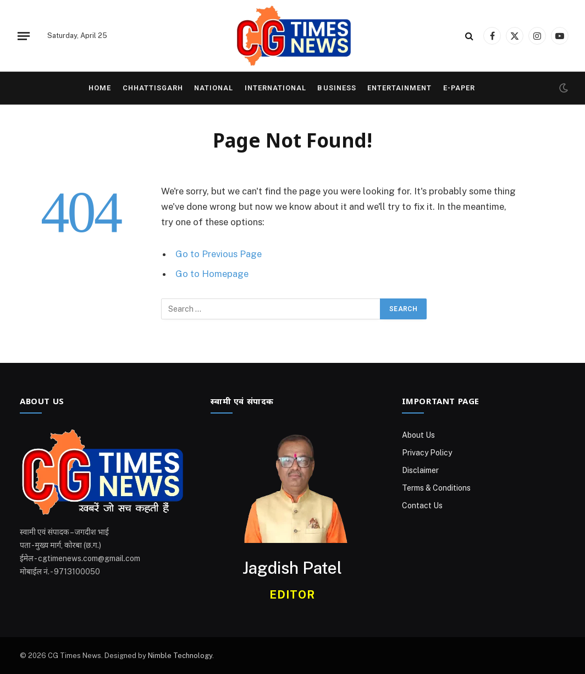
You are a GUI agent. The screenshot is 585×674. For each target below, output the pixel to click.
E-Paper (459, 88)
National (213, 88)
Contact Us (422, 505)
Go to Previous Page (218, 253)
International (275, 88)
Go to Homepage (212, 273)
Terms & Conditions (436, 487)
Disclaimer (420, 470)
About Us (418, 435)
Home (100, 88)
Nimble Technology (180, 655)
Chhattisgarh (153, 88)
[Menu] (24, 35)
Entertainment (399, 88)
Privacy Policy (427, 452)
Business (336, 88)
